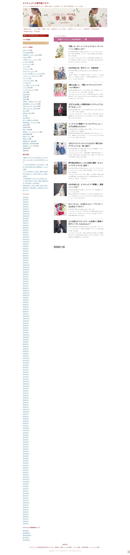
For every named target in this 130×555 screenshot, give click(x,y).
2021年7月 (26, 276)
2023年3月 (26, 230)
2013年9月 (26, 456)
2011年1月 (26, 500)
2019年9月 (26, 323)
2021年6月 (26, 279)
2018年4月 (26, 351)
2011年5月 (26, 498)
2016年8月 (26, 390)
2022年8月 (26, 246)
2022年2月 (26, 260)
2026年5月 (26, 199)
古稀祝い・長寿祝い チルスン (31, 101)
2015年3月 (26, 421)
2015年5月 (26, 416)
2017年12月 (26, 358)
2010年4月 (26, 509)
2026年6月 (26, 197)
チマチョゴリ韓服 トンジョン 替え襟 (33, 73)
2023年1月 (26, 234)
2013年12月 (26, 453)
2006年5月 (26, 521)
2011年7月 (26, 495)
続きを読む (84, 62)
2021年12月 (26, 265)
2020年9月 (26, 297)
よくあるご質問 (85, 90)
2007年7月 (26, 519)
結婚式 (100, 53)
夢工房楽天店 (26, 540)
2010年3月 (26, 512)
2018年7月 (26, 344)
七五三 (91, 90)
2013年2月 (26, 472)
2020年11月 (26, 293)
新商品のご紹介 (28, 29)
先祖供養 (25, 94)
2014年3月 (26, 446)
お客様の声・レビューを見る (58, 29)
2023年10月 (26, 216)
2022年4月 (26, 255)
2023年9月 (26, 218)
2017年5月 (26, 374)
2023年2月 (26, 232)
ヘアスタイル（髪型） (29, 80)
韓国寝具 (82, 131)
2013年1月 (26, 474)
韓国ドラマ (26, 139)
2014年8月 (26, 435)
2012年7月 (26, 488)
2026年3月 (26, 204)
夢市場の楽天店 (95, 29)
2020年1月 (26, 314)
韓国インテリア (92, 129)
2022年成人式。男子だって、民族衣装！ (84, 68)
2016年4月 (26, 400)
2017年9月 (26, 365)
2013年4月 (26, 467)
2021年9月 (26, 272)
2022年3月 (26, 258)
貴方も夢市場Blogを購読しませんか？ (35, 35)
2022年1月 (26, 262)
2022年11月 (26, 239)
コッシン (91, 51)
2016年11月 (26, 383)
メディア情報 (36, 29)
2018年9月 (26, 339)
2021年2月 (26, 286)
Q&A (48, 29)
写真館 (43, 29)
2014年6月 (26, 439)
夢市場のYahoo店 (28, 31)
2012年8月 (26, 486)
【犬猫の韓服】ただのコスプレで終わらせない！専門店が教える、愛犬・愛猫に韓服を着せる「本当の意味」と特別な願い (35, 181)
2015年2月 (26, 423)
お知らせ (86, 51)
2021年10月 (26, 269)
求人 (24, 115)
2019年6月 (26, 330)
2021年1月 (26, 288)
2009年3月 (26, 514)
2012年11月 (26, 479)
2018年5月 (26, 348)
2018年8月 (26, 341)
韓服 (75, 55)
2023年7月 (26, 223)
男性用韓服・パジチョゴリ (30, 122)
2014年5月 (26, 442)
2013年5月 (26, 465)
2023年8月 (26, 220)
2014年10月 (26, 430)
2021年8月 (26, 274)
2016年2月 (26, 404)
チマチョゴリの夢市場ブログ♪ (36, 3)
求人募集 (25, 118)
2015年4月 (26, 418)
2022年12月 (26, 237)
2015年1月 (26, 425)
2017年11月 (26, 360)
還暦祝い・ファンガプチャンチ (31, 132)
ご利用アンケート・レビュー (75, 29)
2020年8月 (26, 300)
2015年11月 (26, 409)
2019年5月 (26, 332)
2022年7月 (26, 248)
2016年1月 (26, 407)
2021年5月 (26, 281)
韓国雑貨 (25, 148)
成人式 (89, 53)
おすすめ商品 (80, 51)
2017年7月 (26, 369)
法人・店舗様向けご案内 (29, 120)
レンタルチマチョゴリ (73, 170)
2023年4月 (26, 227)
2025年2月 (26, 206)
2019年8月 (26, 325)
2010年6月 (26, 507)
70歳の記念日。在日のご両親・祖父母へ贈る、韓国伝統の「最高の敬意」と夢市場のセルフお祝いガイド (35, 188)
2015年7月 (26, 414)
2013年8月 (26, 458)
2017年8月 (26, 367)
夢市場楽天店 (26, 533)
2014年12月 (26, 428)
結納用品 (25, 127)
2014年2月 (26, 449)
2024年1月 (26, 209)
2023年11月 (26, 213)
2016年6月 (26, 395)
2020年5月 (26, 304)
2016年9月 (26, 388)
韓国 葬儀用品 (26, 134)
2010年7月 (26, 505)
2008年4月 (26, 516)
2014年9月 (26, 432)
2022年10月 (26, 241)
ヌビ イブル (26, 78)
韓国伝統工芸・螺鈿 (28, 141)
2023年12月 (26, 211)
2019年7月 (26, 328)
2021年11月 (26, 267)
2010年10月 (26, 502)
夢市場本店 (87, 29)
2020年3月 (26, 309)
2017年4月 (26, 376)
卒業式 (72, 53)
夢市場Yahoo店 (27, 535)
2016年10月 (26, 386)
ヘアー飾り (26, 83)
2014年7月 (26, 437)
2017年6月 (26, 372)
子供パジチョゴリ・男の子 (30, 108)
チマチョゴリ (26, 69)
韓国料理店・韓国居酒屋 (29, 143)
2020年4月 (26, 307)
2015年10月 (26, 411)
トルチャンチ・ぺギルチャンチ (96, 168)
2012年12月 (26, 477)
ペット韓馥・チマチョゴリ (30, 85)
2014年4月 (26, 444)
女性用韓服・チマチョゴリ (81, 53)
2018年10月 (26, 337)
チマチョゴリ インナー (29, 71)
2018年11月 (26, 335)
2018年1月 (26, 355)
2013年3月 (26, 470)
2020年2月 (26, 311)
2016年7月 (26, 393)
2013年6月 (26, 463)
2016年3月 (26, 402)
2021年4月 (26, 283)
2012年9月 (26, 484)
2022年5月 (26, 253)
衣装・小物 (71, 55)
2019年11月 (26, 318)
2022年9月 (26, 244)
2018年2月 (26, 353)
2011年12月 (26, 493)
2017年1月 (26, 379)
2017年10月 (26, 362)
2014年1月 (26, 451)
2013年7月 (26, 460)
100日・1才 (80, 109)
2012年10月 (26, 481)
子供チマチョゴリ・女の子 (78, 92)
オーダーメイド (27, 64)
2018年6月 (26, 346)
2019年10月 (26, 321)
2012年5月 (26, 491)
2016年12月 (26, 381)
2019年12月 (26, 316)
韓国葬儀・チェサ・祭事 (29, 146)
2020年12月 (26, 290)
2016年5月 (26, 397)
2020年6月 (26, 302)
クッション (99, 129)
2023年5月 (26, 225)
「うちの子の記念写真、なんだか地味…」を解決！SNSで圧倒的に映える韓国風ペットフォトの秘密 (35, 167)
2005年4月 (26, 523)
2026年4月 (26, 202)
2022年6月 (26, 251)
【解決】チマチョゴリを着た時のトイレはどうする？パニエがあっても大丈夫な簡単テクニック (35, 160)
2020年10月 (26, 295)
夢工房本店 (37, 31)
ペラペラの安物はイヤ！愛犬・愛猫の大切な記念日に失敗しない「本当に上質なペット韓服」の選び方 (35, 174)
